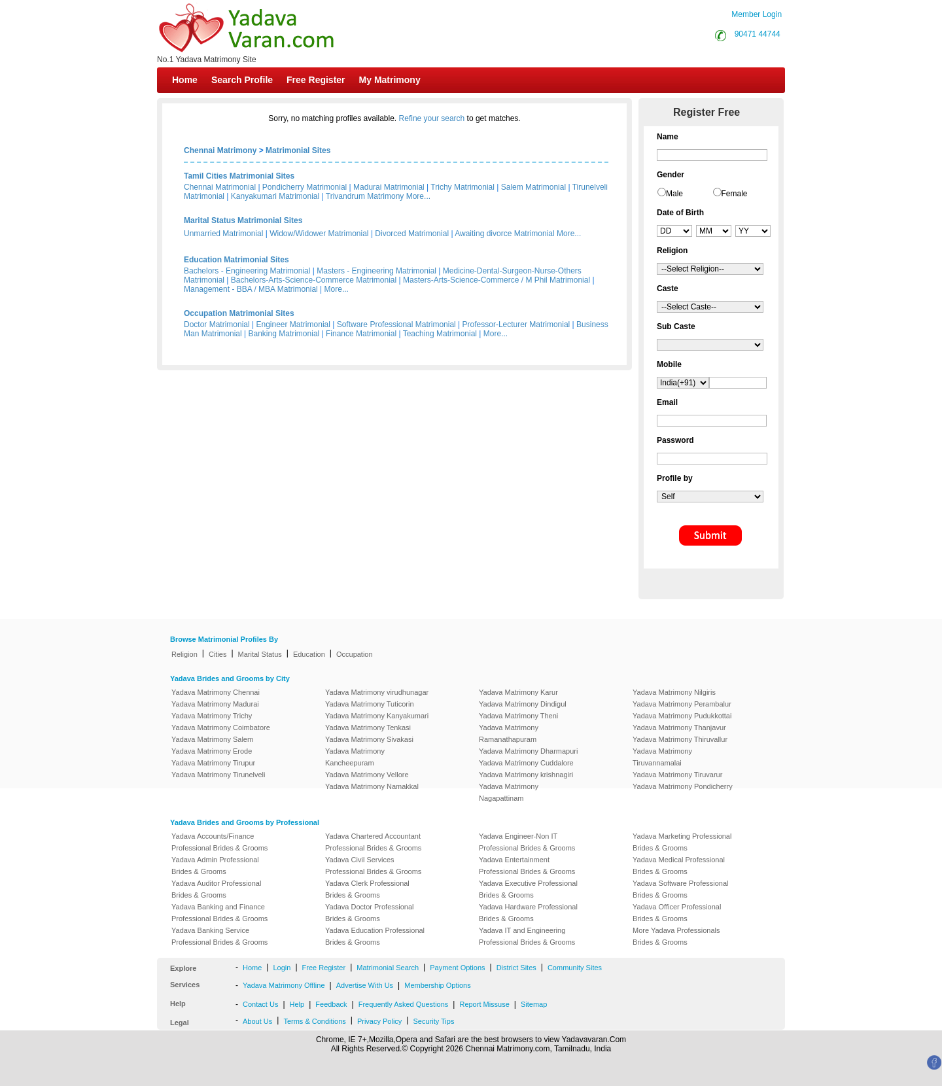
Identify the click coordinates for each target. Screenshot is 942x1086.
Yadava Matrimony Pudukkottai (682, 716)
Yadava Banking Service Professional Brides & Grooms (219, 936)
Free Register (316, 80)
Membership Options (437, 985)
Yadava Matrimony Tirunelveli (218, 775)
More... (418, 196)
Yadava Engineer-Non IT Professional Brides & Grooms (527, 842)
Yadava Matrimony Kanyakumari (376, 716)
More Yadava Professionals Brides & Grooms (676, 936)
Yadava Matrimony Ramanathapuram (508, 733)
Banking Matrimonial (284, 333)
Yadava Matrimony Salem (212, 739)
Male (674, 193)
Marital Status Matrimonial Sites (243, 220)
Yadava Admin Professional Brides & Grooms (215, 865)
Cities (218, 654)
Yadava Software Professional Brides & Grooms (681, 889)
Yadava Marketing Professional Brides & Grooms (682, 842)
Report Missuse (484, 1004)
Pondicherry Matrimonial (304, 187)
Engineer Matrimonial (293, 324)
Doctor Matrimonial (217, 324)
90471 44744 (757, 34)
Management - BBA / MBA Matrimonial (251, 289)
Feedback (331, 1004)
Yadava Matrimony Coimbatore (220, 727)
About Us (257, 1021)
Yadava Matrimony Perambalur (682, 704)
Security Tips (433, 1021)
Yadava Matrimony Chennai (215, 692)
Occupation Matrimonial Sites (239, 313)
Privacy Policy (379, 1021)
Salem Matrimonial (533, 187)
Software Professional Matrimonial (396, 324)
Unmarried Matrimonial (223, 233)
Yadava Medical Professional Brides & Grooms (679, 865)
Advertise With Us (364, 985)
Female (735, 193)
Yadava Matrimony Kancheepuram (355, 757)
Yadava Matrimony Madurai (215, 704)
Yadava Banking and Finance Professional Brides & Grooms (219, 912)
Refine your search (432, 118)
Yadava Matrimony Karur (518, 692)
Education (309, 654)
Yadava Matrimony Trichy (211, 716)
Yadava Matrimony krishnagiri (526, 775)
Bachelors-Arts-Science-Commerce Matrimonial (313, 280)
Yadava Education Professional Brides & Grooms (375, 936)
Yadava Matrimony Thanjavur (679, 727)
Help (297, 1004)
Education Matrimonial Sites (236, 259)
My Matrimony (390, 80)
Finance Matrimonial (361, 333)
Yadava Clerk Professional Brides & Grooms (367, 889)
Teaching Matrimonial (440, 333)
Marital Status (260, 654)
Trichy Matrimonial (462, 187)
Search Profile (242, 80)
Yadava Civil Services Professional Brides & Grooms (373, 865)
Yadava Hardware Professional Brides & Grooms (528, 912)
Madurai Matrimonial (389, 187)
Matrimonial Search (388, 968)
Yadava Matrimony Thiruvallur (680, 739)
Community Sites (575, 968)
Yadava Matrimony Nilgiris (674, 692)
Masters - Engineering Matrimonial (376, 270)
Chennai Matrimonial (220, 187)
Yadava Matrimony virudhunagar (376, 692)
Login (281, 968)
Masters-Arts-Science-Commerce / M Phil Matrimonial (496, 280)
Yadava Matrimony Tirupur (213, 763)
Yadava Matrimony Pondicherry (683, 786)
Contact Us (260, 1004)
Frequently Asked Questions (403, 1004)
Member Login (756, 14)
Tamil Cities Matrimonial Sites (239, 176)
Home (185, 80)
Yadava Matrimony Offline (284, 985)
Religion (184, 654)
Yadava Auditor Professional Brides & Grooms (216, 889)
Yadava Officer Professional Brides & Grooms (677, 912)
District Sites (516, 968)
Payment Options (457, 968)
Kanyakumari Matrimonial (275, 196)
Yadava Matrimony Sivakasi (369, 739)
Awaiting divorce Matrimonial (505, 233)
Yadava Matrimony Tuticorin (369, 704)
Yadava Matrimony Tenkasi (368, 727)
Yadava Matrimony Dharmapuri (528, 751)
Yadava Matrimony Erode (211, 751)
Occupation (354, 654)
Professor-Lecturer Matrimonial (516, 324)
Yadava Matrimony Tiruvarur (677, 775)
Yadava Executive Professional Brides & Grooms (528, 889)
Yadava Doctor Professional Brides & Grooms (369, 912)
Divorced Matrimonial (412, 233)
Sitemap (534, 1004)
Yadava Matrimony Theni (518, 716)
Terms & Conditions (314, 1021)
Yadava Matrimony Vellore (367, 775)
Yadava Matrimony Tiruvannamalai (662, 757)
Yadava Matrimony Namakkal (372, 786)
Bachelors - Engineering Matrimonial (247, 270)
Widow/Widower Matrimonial (319, 233)
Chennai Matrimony (220, 150)
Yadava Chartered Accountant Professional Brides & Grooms (373, 842)
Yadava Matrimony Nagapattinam (508, 792)
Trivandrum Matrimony (365, 196)
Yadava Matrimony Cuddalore (526, 763)
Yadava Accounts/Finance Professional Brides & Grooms (219, 842)
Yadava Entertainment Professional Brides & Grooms (527, 865)
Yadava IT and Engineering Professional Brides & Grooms (527, 936)
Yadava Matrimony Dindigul (523, 704)
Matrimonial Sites (298, 150)
